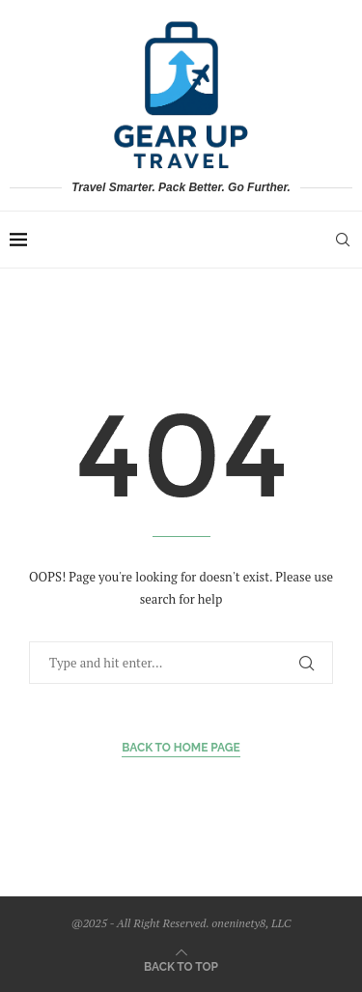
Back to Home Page (181, 747)
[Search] (342, 240)
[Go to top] (181, 965)
